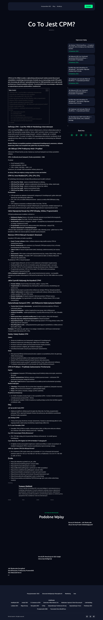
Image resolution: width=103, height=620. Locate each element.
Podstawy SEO (88, 605)
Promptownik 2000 (42, 609)
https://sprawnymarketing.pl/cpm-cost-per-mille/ (25, 463)
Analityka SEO (15, 602)
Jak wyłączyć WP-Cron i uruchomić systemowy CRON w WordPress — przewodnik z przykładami (78, 58)
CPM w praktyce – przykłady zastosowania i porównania (25, 108)
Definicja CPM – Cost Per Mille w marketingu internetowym (25, 92)
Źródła (12, 122)
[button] (14, 500)
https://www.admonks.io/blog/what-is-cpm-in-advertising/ (27, 476)
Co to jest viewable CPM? (19, 115)
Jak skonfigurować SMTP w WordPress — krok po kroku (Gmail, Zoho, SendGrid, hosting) (80, 118)
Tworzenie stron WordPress (58, 609)
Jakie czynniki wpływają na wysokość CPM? (21, 102)
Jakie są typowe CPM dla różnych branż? (22, 120)
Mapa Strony (24, 605)
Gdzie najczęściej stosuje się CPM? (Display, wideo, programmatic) (27, 98)
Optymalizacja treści (75, 605)
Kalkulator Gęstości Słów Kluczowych (71, 602)
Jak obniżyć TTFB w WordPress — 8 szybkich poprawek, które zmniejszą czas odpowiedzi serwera (81, 47)
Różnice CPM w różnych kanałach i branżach (21, 100)
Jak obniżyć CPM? (17, 113)
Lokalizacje (51, 600)
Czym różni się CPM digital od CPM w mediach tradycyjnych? (27, 118)
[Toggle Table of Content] (46, 90)
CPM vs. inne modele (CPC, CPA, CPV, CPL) (21, 96)
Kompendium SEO (46, 6)
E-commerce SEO (35, 602)
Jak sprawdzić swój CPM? (19, 111)
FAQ (12, 110)
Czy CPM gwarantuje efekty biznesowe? (22, 117)
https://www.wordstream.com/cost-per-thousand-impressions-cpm (30, 474)
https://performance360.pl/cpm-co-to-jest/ (23, 465)
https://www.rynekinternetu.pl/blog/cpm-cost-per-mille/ (27, 470)
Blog (54, 6)
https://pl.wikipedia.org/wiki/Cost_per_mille (23, 461)
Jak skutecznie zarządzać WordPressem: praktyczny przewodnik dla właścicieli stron (21, 570)
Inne (75, 593)
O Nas (43, 605)
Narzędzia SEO (35, 605)
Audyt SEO (25, 602)
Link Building (88, 602)
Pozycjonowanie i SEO (33, 593)
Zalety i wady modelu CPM (17, 106)
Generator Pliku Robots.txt (50, 602)
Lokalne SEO (14, 605)
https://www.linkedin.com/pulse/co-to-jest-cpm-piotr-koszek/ (28, 472)
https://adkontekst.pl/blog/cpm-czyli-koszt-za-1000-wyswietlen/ (29, 467)
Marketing (10, 482)
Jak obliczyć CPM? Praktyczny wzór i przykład (22, 94)
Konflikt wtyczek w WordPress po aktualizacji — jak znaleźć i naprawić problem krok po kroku (79, 69)
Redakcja (59, 6)
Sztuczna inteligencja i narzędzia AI (52, 593)
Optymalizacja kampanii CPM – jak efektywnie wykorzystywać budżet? (29, 104)
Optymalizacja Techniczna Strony (57, 605)
